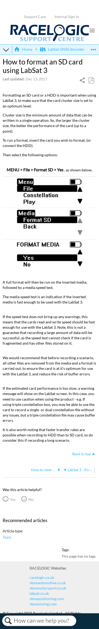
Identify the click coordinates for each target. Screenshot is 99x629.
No (31, 499)
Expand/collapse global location (93, 48)
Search (8, 621)
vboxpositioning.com (47, 598)
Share (82, 80)
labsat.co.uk (39, 593)
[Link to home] (49, 40)
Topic (7, 537)
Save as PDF (91, 80)
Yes (13, 499)
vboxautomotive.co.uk (48, 582)
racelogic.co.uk (42, 577)
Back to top (81, 454)
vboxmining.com (43, 604)
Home (23, 49)
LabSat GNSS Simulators (64, 49)
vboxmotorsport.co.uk (48, 588)
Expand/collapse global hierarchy (6, 50)
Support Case (35, 16)
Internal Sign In (66, 16)
